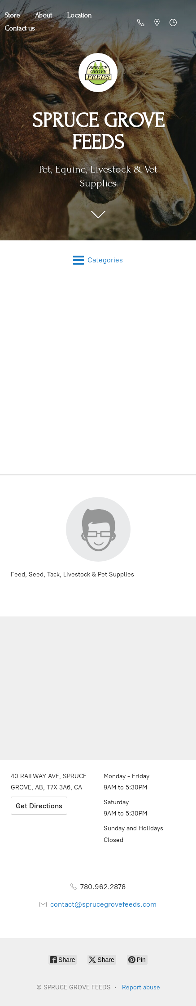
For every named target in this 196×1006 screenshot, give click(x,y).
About (43, 15)
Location (79, 15)
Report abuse (141, 987)
